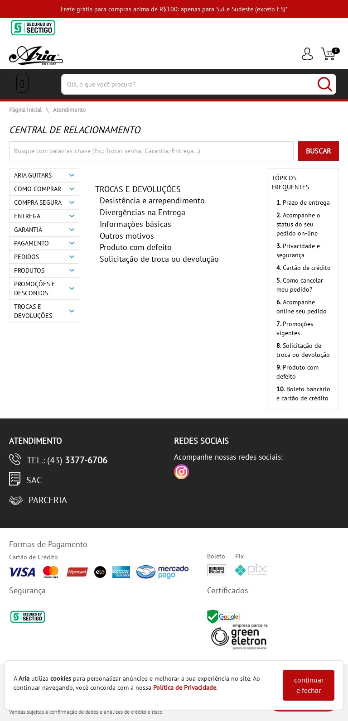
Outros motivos (127, 236)
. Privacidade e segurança (298, 250)
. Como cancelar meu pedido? (299, 284)
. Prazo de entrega (303, 202)
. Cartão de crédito (303, 268)
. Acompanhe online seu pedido (301, 306)
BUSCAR (318, 150)
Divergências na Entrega (142, 212)
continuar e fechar (309, 685)
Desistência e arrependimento (152, 200)
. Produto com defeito (297, 371)
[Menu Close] (22, 83)
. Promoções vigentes (294, 328)
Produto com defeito (136, 247)
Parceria (48, 500)
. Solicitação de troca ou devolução (303, 350)
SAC (34, 480)
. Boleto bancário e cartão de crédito (303, 393)
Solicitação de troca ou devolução (159, 259)
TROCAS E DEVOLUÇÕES (138, 189)
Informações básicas (135, 224)
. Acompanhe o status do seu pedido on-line (298, 224)
